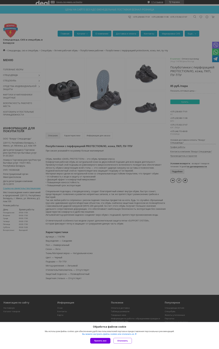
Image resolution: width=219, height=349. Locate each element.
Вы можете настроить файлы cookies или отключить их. (108, 334)
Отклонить (122, 341)
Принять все (100, 341)
